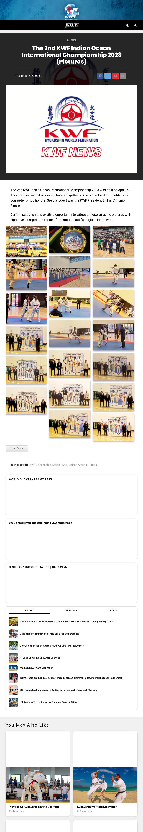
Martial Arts (59, 456)
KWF (33, 456)
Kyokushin (44, 456)
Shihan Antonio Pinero (83, 456)
